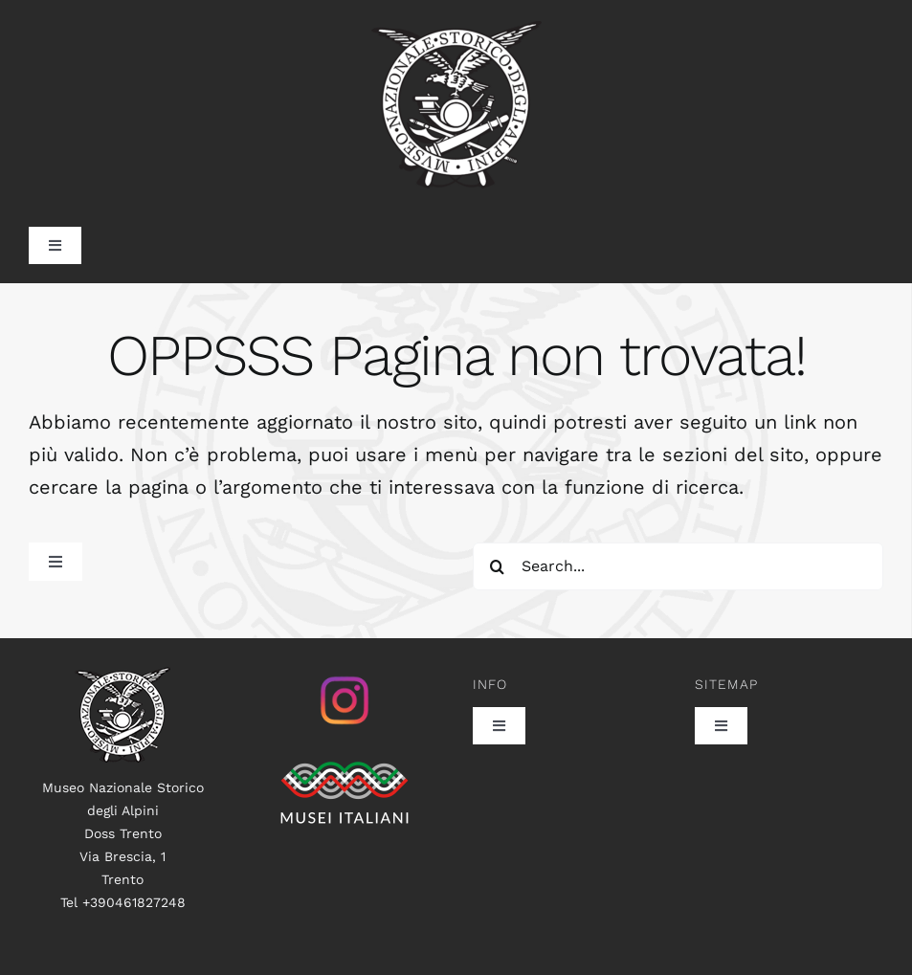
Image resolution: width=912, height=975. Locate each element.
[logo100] (122, 676)
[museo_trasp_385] (456, 30)
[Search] (497, 566)
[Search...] (678, 566)
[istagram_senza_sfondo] (344, 676)
